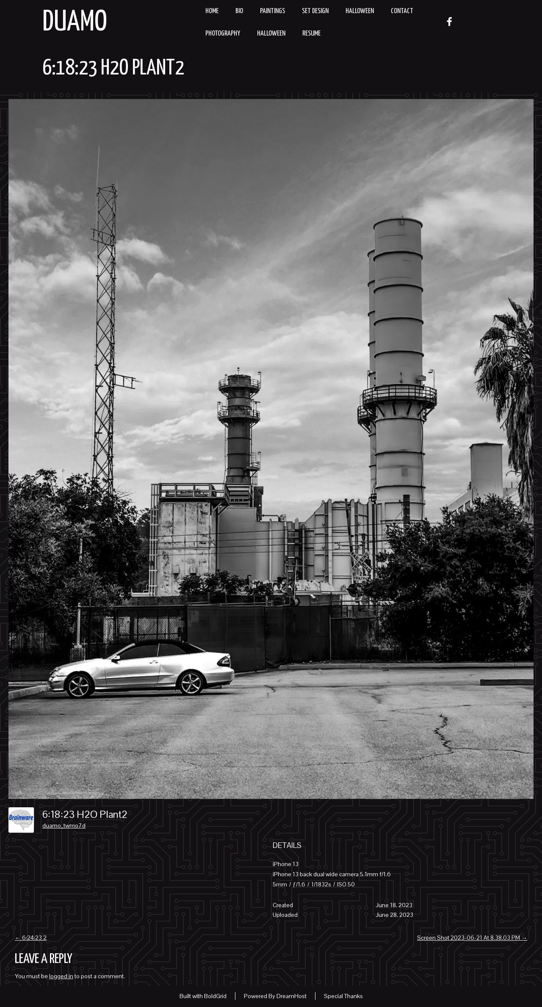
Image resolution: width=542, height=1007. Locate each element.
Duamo (74, 22)
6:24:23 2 (31, 937)
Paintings (272, 11)
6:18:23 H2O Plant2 (113, 68)
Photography (222, 33)
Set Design (315, 11)
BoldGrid (215, 996)
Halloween (360, 11)
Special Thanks (343, 996)
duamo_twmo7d (64, 825)
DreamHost (292, 996)
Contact (402, 11)
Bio (239, 11)
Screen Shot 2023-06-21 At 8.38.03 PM (472, 937)
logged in (61, 976)
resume (311, 33)
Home (211, 11)
